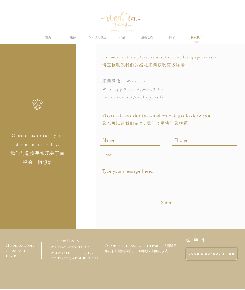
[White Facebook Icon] (203, 239)
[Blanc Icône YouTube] (196, 239)
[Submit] (168, 203)
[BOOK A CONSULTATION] (211, 254)
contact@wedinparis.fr (140, 97)
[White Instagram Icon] (188, 239)
